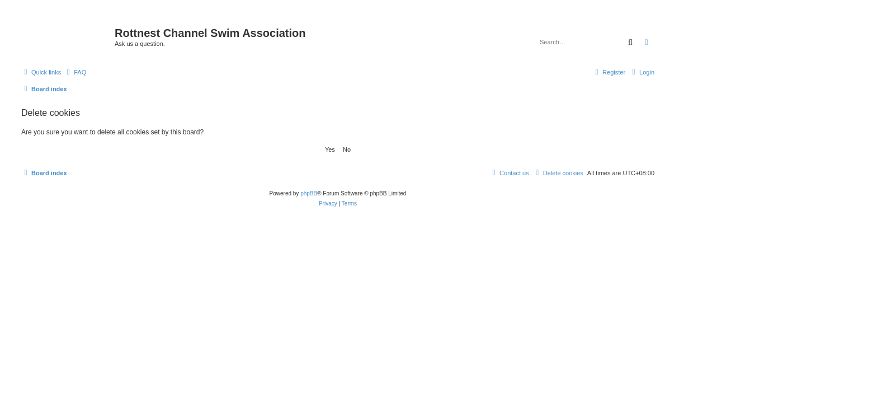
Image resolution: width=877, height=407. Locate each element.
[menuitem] (75, 72)
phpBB (308, 193)
